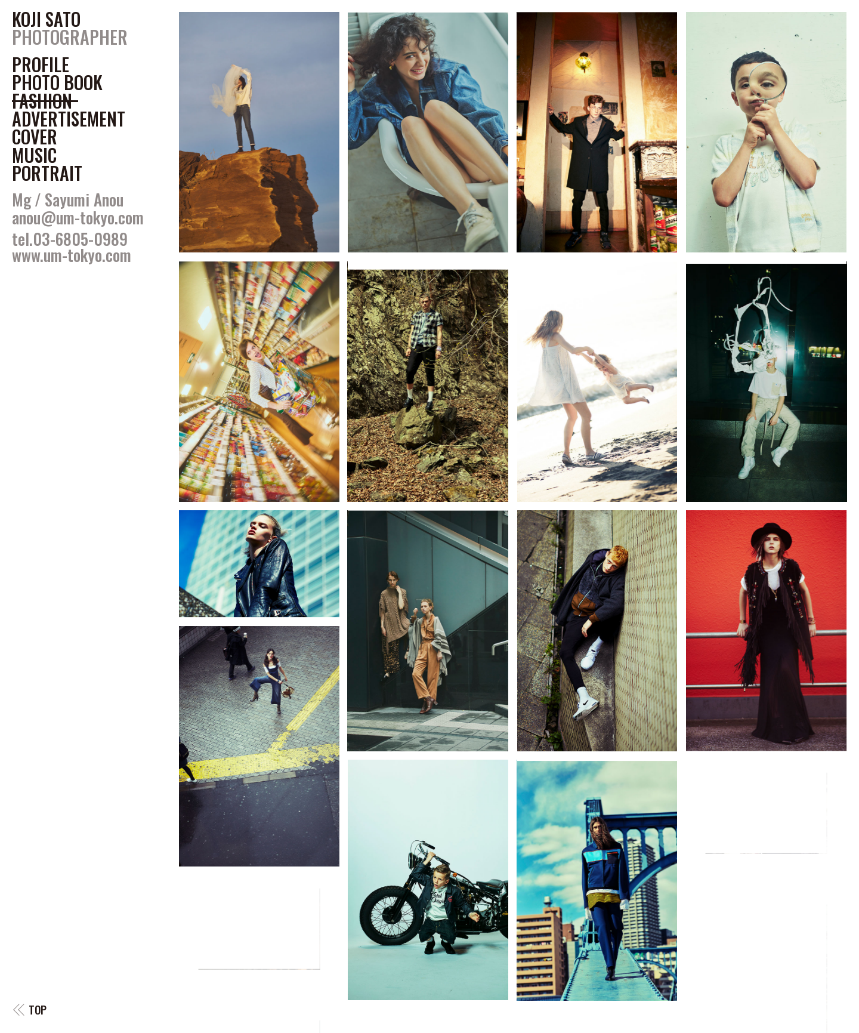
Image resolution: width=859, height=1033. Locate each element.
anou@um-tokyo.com (78, 217)
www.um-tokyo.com (71, 255)
